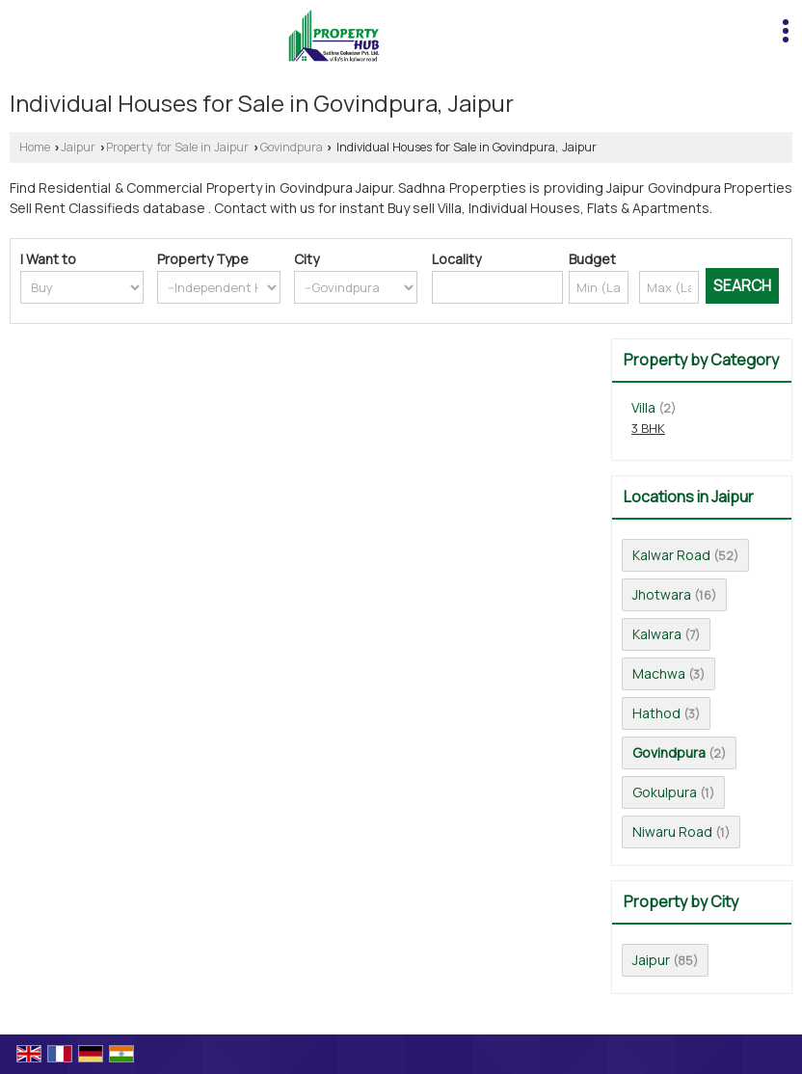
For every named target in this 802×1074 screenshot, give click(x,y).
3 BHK (648, 428)
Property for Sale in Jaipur (177, 147)
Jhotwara (661, 594)
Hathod (656, 713)
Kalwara (657, 634)
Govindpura (291, 147)
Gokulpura (664, 792)
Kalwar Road (671, 555)
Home (34, 147)
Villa (643, 407)
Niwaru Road (672, 831)
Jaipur (78, 147)
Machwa (658, 673)
